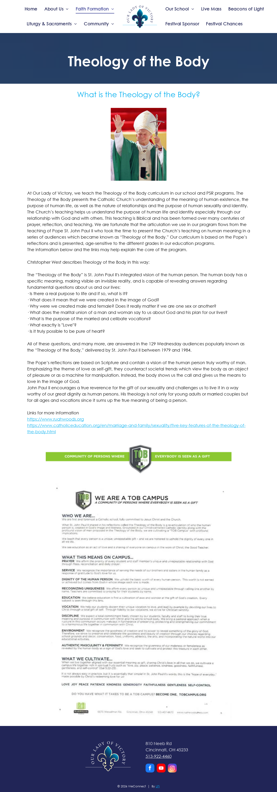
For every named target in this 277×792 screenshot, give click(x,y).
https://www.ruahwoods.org (55, 419)
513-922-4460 (159, 756)
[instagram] (172, 769)
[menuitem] (31, 9)
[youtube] (161, 769)
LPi (158, 786)
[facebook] (150, 769)
